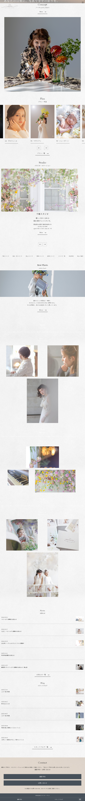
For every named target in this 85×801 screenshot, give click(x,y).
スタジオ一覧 (61, 256)
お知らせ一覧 (41, 675)
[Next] (46, 148)
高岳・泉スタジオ (17, 256)
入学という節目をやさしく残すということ (12, 740)
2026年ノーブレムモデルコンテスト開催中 (12, 643)
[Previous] (39, 148)
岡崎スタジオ (40, 256)
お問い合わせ (42, 783)
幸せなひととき (5, 704)
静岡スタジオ (50, 256)
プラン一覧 (41, 153)
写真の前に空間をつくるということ (10, 728)
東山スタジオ (29, 256)
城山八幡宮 (80, 256)
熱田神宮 (71, 256)
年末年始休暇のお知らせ (7, 655)
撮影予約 (42, 776)
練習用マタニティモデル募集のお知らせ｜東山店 (14, 667)
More (41, 12)
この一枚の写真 (5, 692)
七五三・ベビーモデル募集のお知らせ (11, 631)
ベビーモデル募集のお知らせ (9, 619)
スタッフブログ (59, 799)
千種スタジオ (5, 256)
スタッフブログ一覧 (41, 747)
